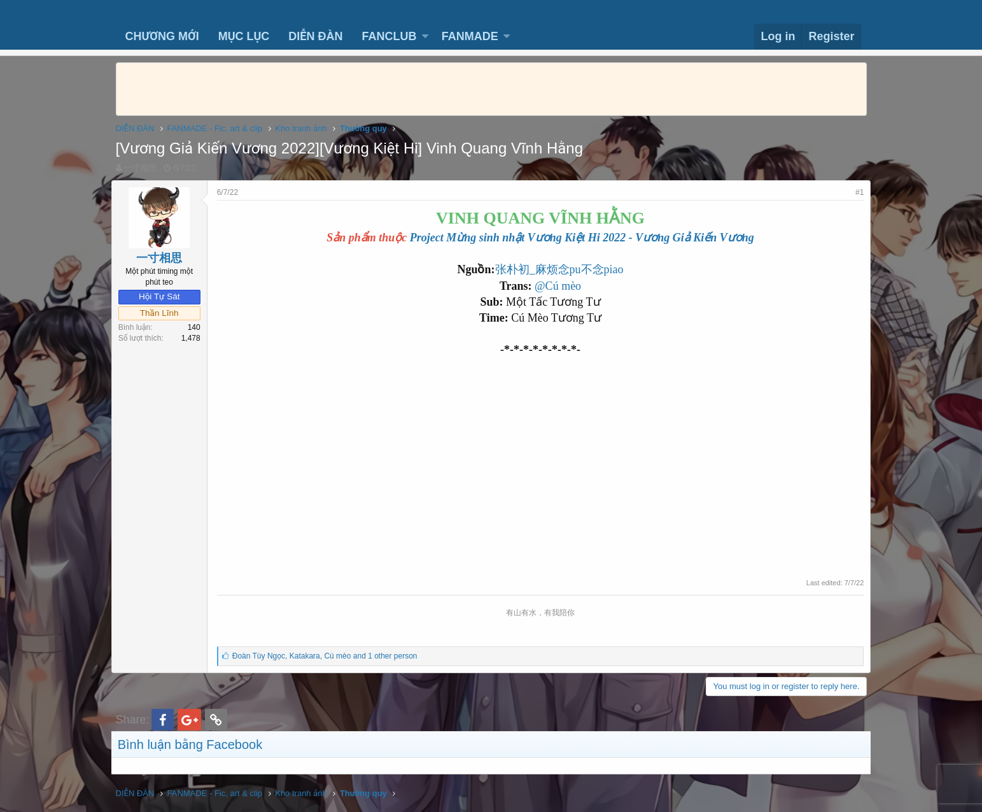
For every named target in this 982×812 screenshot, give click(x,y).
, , (329, 656)
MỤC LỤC (244, 36)
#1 (855, 192)
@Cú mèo (558, 286)
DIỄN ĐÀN (315, 36)
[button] (425, 37)
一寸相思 (140, 168)
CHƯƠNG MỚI (162, 36)
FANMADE (470, 36)
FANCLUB (388, 36)
